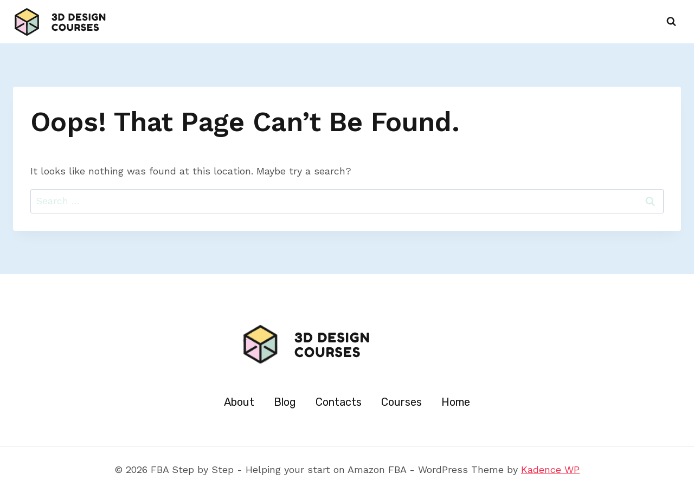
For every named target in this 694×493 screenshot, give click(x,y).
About (239, 401)
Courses (401, 401)
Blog (285, 401)
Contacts (339, 401)
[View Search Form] (671, 21)
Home (455, 401)
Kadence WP (550, 469)
